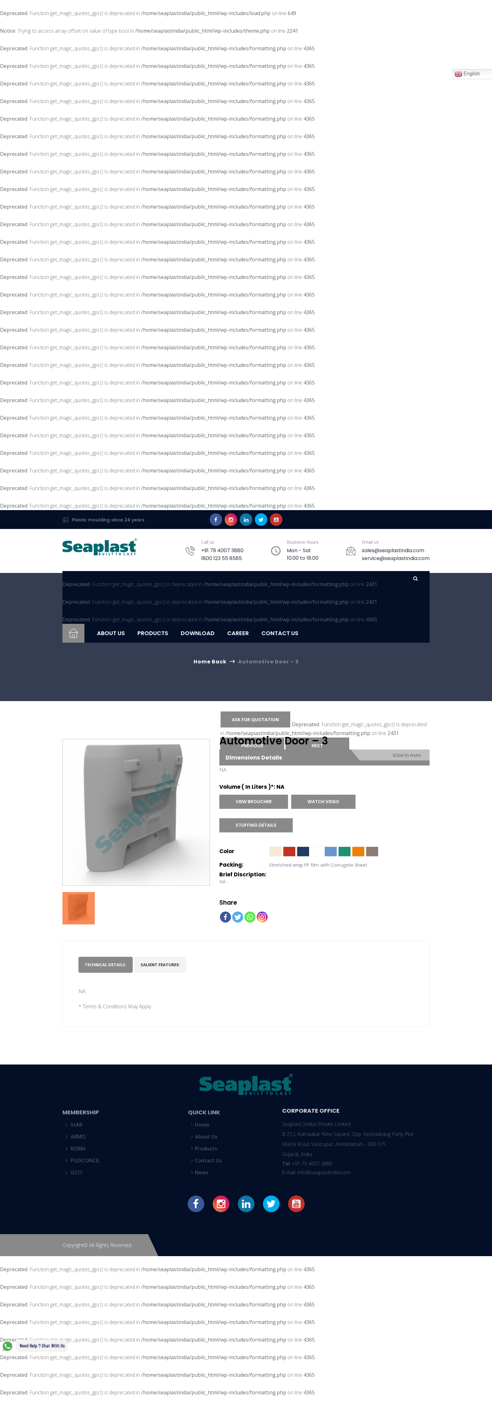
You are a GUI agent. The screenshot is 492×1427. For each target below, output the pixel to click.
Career (238, 633)
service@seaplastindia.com (396, 558)
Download (198, 633)
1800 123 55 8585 (221, 558)
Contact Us (279, 633)
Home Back (210, 661)
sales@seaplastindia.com (393, 550)
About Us (111, 633)
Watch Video (323, 801)
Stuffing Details (256, 825)
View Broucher (254, 801)
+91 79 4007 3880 (222, 550)
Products (152, 633)
